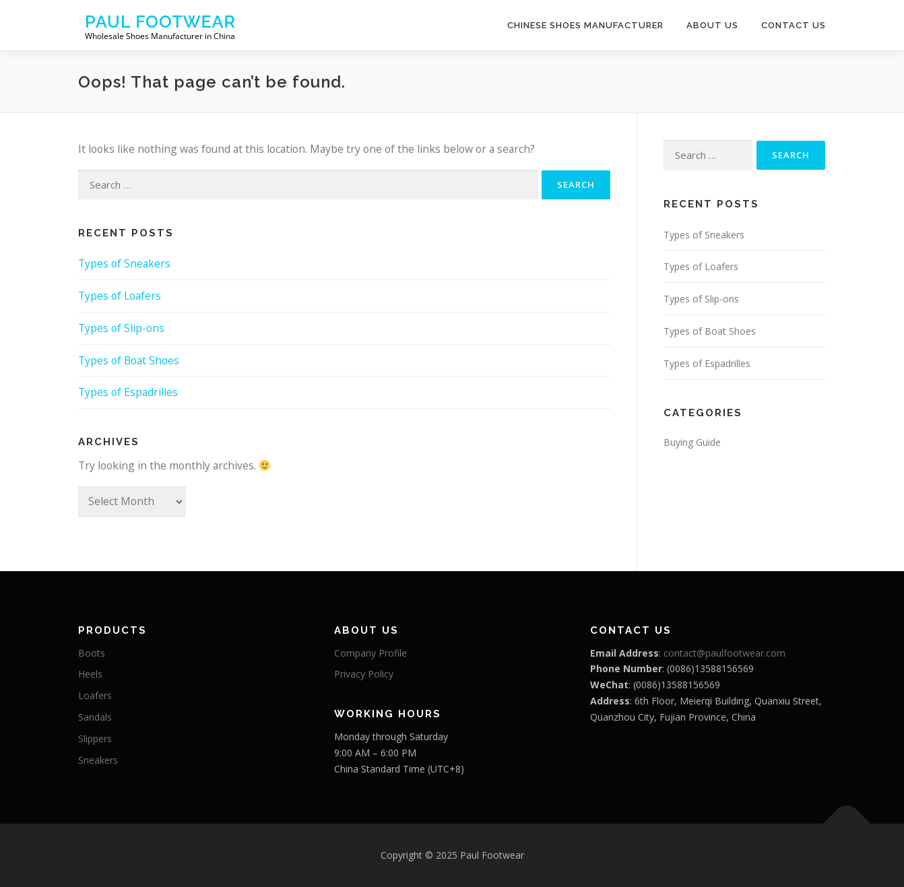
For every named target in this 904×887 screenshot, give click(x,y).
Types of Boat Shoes (128, 360)
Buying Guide (692, 442)
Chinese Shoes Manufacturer (585, 25)
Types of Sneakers (124, 263)
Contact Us (793, 25)
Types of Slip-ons (121, 328)
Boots (91, 653)
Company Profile (370, 653)
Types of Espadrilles (128, 392)
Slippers (95, 738)
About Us (712, 25)
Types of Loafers (119, 295)
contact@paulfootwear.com (724, 653)
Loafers (95, 695)
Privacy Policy (363, 673)
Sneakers (98, 760)
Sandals (95, 717)
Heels (90, 673)
